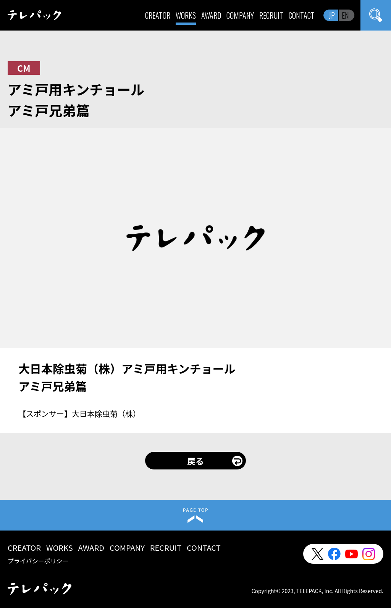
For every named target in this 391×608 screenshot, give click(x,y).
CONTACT (302, 15)
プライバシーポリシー (38, 560)
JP (332, 15)
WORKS (186, 15)
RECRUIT (271, 15)
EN (345, 15)
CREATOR (157, 15)
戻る (195, 461)
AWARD (211, 15)
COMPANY (240, 15)
